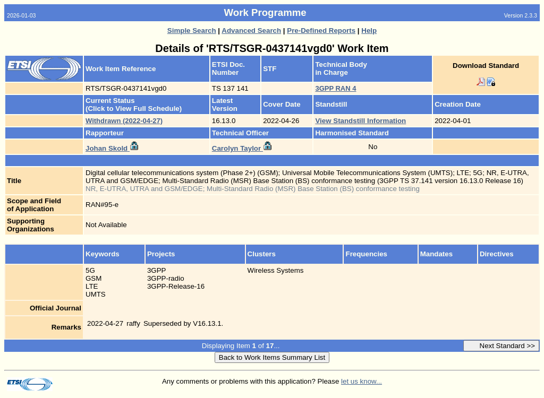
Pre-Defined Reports (321, 30)
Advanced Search (251, 30)
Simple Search (191, 30)
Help (369, 30)
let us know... (361, 381)
